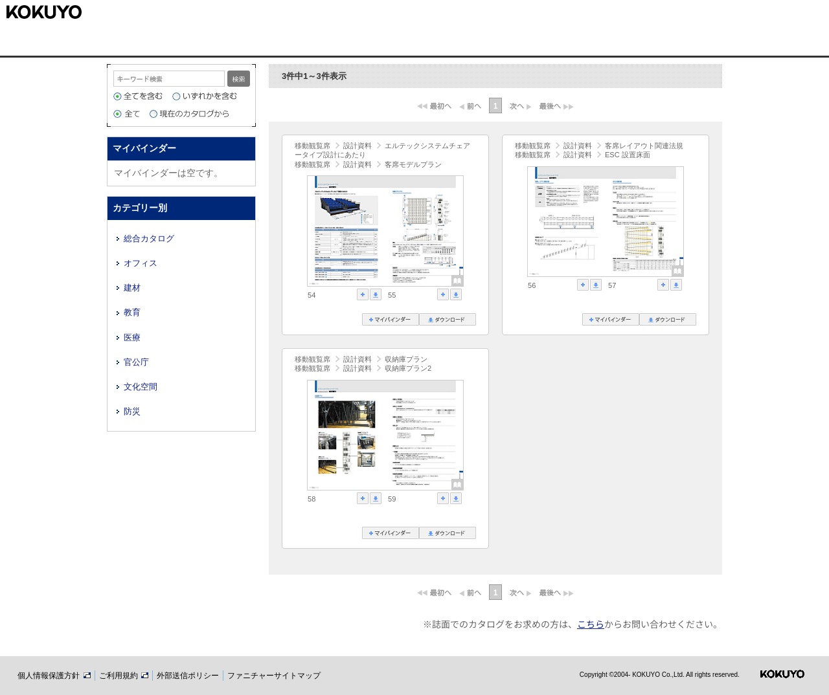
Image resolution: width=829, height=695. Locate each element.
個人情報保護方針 (53, 675)
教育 (132, 312)
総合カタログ (149, 238)
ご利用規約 (123, 675)
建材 (132, 287)
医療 (132, 337)
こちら (590, 623)
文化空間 (140, 387)
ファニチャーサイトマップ (274, 675)
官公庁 (136, 362)
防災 (132, 411)
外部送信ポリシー (188, 675)
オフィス (140, 263)
